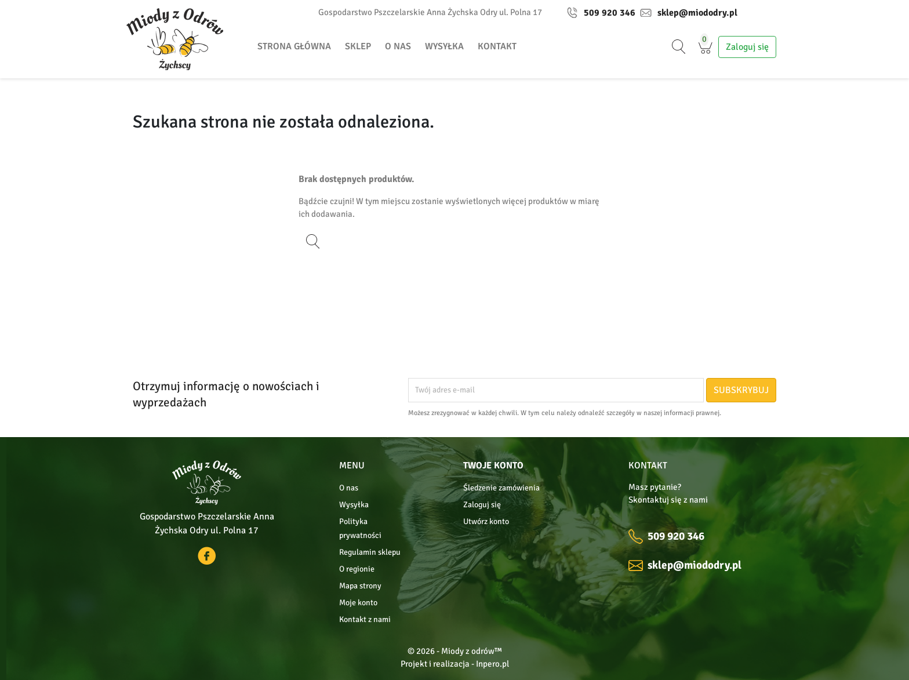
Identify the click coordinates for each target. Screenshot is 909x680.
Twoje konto (493, 465)
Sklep (358, 46)
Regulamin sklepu (370, 552)
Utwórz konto (486, 521)
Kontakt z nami (365, 619)
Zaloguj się (482, 505)
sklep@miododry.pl (688, 13)
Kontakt (497, 46)
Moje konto (358, 603)
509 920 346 (600, 13)
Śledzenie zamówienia (501, 488)
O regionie (356, 569)
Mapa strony (360, 586)
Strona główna (294, 46)
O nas (398, 46)
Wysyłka (444, 46)
